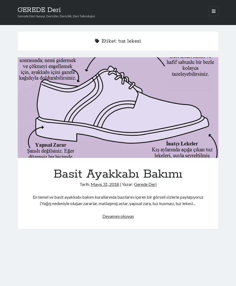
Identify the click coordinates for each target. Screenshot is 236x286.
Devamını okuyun (118, 216)
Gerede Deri (145, 184)
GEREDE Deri (39, 10)
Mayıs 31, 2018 (105, 184)
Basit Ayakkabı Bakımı (118, 107)
